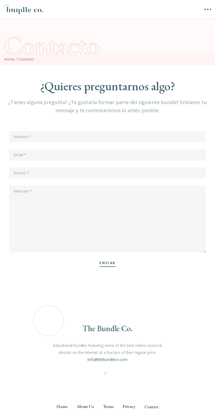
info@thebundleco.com (107, 359)
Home (9, 59)
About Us (85, 406)
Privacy (129, 406)
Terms (108, 406)
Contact (152, 407)
